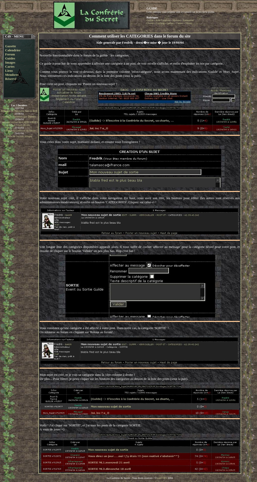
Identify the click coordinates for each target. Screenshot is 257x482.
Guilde (150, 20)
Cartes (10, 66)
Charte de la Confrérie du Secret (19, 130)
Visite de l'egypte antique (19, 136)
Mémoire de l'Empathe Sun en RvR (19, 111)
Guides (10, 58)
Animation (188, 20)
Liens (9, 71)
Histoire (176, 20)
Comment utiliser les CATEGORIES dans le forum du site (19, 123)
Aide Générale (163, 20)
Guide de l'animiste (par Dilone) (19, 116)
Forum (10, 54)
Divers (188, 23)
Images (10, 62)
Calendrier (13, 50)
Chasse (150, 23)
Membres (11, 75)
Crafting (160, 23)
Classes (179, 23)
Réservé (10, 79)
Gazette (10, 46)
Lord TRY (162, 478)
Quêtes (170, 23)
